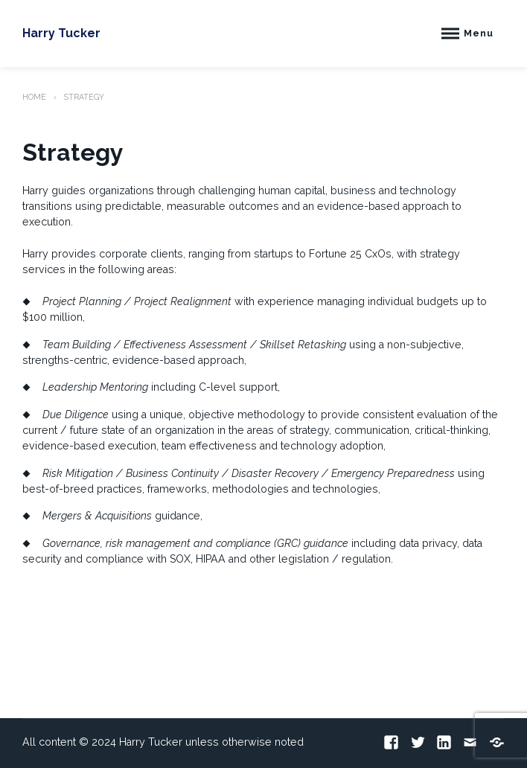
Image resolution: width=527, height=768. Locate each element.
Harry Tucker (61, 33)
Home (34, 96)
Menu (479, 33)
